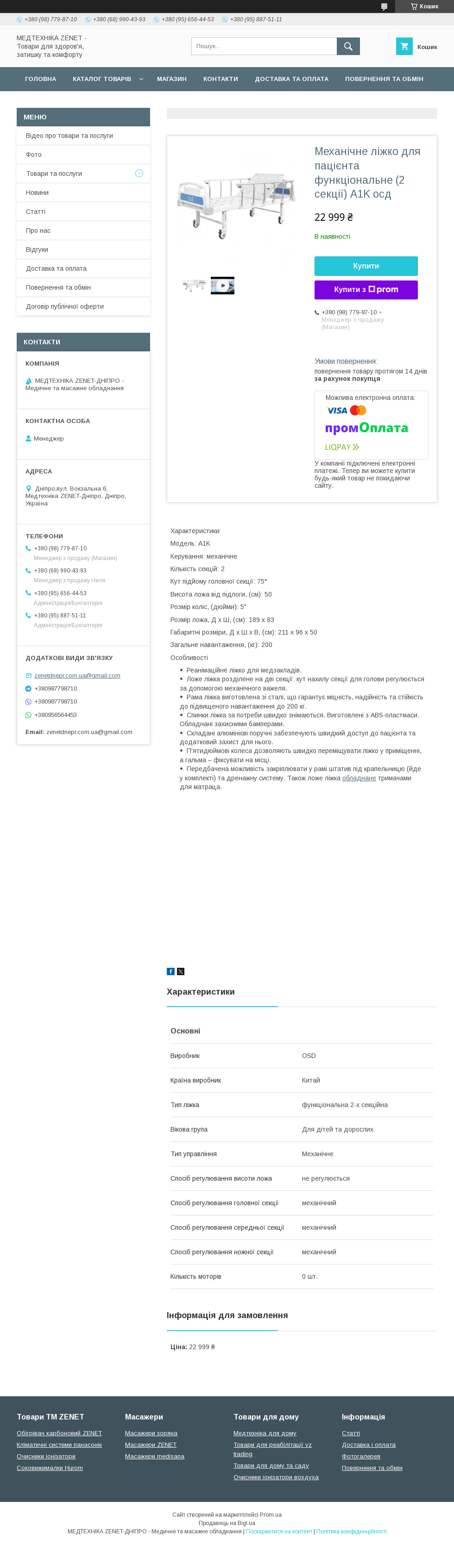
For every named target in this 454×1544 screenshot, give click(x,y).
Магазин (172, 78)
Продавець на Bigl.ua (227, 1523)
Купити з (366, 290)
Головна (40, 78)
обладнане (359, 778)
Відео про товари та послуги (69, 135)
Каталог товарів (102, 78)
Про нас (38, 230)
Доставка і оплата (369, 1444)
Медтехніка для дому (264, 1433)
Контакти (220, 78)
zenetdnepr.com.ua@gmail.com (77, 675)
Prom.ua (271, 1515)
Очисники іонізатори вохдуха (276, 1477)
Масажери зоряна (151, 1433)
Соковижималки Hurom (50, 1467)
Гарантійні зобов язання (183, 103)
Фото (34, 154)
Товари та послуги (54, 173)
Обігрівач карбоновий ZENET (59, 1433)
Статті (35, 211)
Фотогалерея (361, 1456)
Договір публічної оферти (73, 103)
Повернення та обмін (384, 78)
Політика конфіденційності (351, 1531)
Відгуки (37, 249)
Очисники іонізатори (46, 1456)
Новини (37, 192)
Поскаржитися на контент (279, 1531)
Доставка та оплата (291, 78)
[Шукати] (348, 46)
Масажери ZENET (151, 1444)
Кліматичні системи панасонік (59, 1444)
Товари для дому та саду (271, 1465)
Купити (366, 266)
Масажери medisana (154, 1456)
